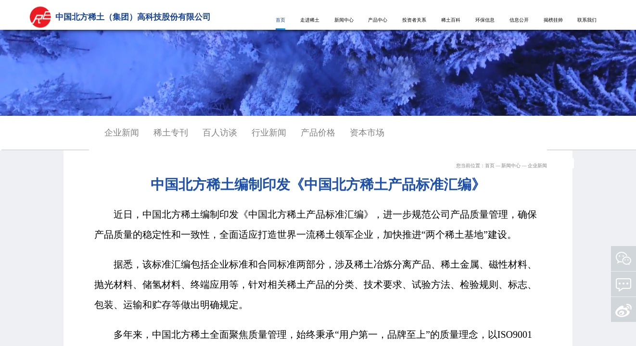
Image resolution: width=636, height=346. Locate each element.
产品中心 (377, 20)
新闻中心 (344, 20)
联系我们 (587, 20)
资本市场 (367, 132)
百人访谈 (220, 132)
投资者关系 (414, 20)
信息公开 (519, 20)
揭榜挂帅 (553, 20)
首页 (280, 20)
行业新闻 (269, 132)
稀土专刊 (170, 132)
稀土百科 (450, 20)
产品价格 (318, 132)
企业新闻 (121, 132)
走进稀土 (309, 20)
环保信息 (485, 20)
